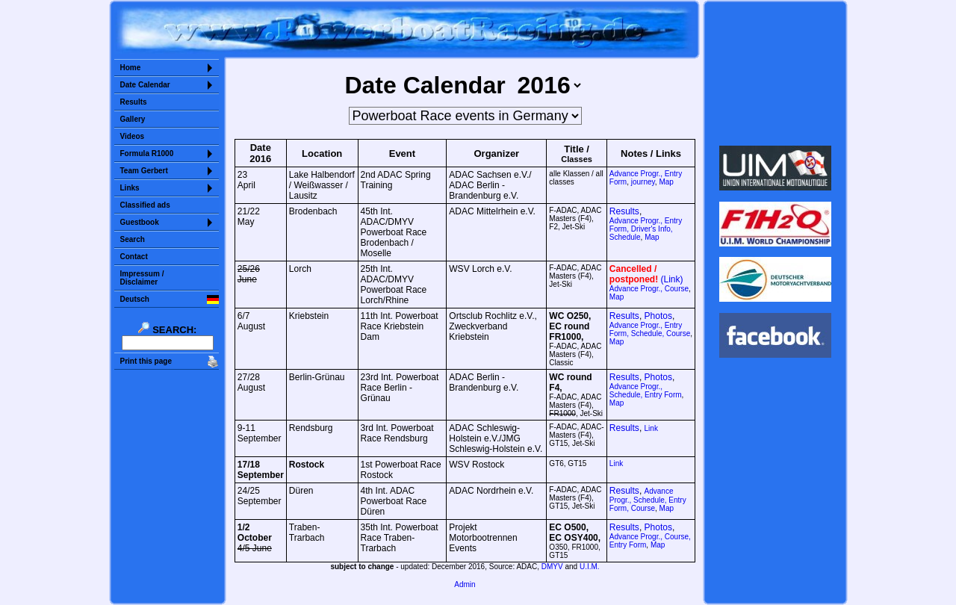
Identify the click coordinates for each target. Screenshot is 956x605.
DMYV (552, 566)
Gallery (133, 119)
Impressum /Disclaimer (142, 278)
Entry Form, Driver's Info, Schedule (645, 229)
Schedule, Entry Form (645, 390)
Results (133, 102)
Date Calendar (145, 85)
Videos (132, 136)
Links (130, 188)
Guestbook (139, 222)
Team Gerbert (144, 171)
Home (130, 67)
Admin (464, 584)
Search (132, 239)
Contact (134, 256)
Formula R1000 (147, 153)
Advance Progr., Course (649, 289)
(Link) (672, 279)
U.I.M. (590, 566)
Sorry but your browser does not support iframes (775, 73)
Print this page (146, 361)
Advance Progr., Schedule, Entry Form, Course (647, 499)
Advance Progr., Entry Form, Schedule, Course (649, 329)
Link (651, 428)
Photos (658, 316)
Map (666, 182)
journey (643, 182)
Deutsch (134, 299)
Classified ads (145, 205)
